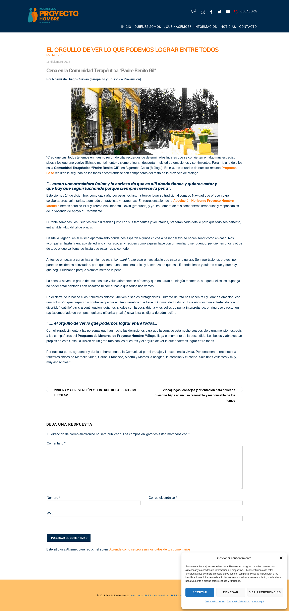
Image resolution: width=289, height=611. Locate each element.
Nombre (53, 497)
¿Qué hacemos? (177, 27)
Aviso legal (258, 601)
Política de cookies (215, 601)
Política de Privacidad (238, 601)
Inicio (126, 27)
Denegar (230, 592)
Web (50, 513)
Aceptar (200, 592)
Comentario (56, 443)
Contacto (248, 27)
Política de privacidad (157, 595)
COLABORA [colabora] (245, 11)
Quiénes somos (147, 27)
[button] (281, 558)
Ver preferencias (265, 592)
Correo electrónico (163, 497)
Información (205, 27)
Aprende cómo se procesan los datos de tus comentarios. (150, 549)
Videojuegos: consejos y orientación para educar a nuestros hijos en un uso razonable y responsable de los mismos (192, 395)
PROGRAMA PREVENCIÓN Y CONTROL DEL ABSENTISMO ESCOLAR (95, 392)
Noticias (228, 27)
